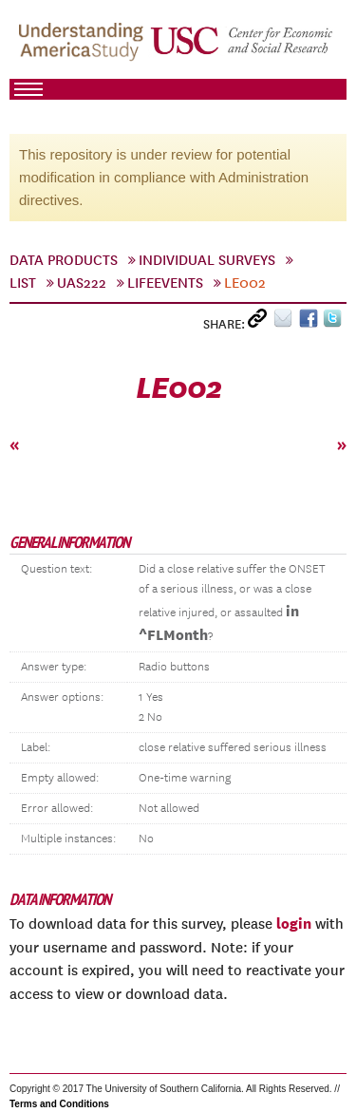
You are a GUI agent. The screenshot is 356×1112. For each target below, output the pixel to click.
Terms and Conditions (59, 1104)
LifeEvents (165, 283)
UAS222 (81, 283)
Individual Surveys (207, 260)
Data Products (63, 260)
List (22, 283)
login (293, 923)
